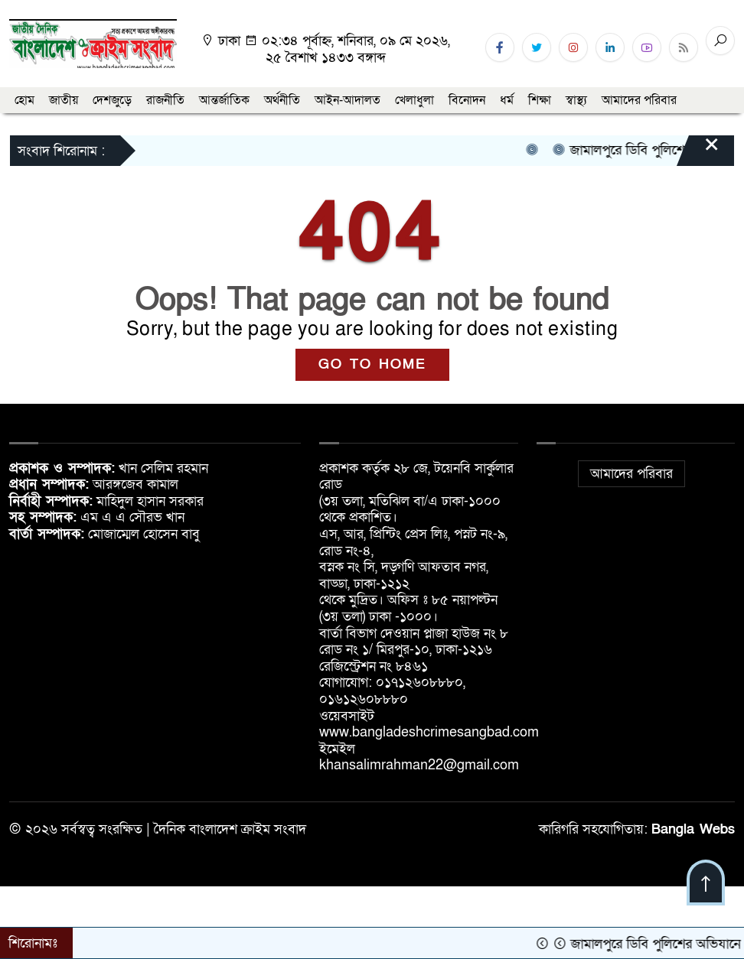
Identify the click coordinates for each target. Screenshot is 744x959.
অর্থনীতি (282, 100)
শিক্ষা (539, 100)
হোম (24, 100)
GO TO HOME (372, 364)
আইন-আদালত (347, 100)
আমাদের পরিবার (639, 100)
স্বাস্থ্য (576, 100)
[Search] (720, 40)
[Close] (698, 152)
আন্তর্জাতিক (224, 100)
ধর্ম (507, 100)
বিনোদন (467, 100)
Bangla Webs (693, 829)
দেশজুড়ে (112, 100)
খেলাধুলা (414, 100)
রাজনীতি (165, 100)
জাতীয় (63, 100)
